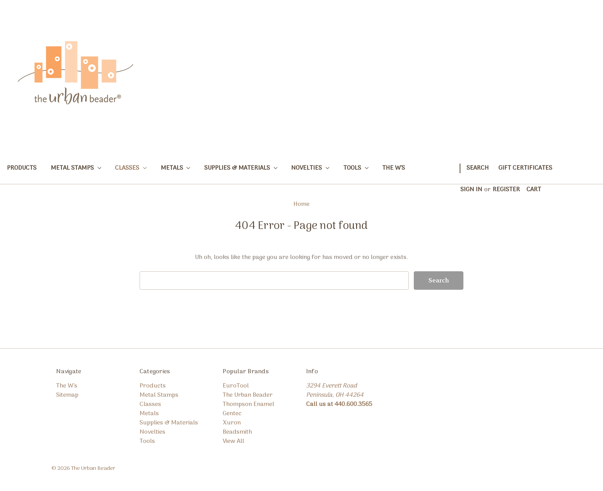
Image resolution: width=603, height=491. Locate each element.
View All (233, 441)
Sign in (471, 190)
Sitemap (67, 395)
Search (477, 168)
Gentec (232, 414)
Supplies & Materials (240, 168)
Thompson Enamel (248, 404)
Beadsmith (237, 432)
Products (22, 168)
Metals (175, 168)
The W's (393, 168)
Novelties (310, 168)
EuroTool (236, 386)
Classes (131, 168)
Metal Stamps (76, 168)
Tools (355, 168)
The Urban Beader (248, 395)
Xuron (232, 423)
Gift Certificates (525, 168)
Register (506, 190)
